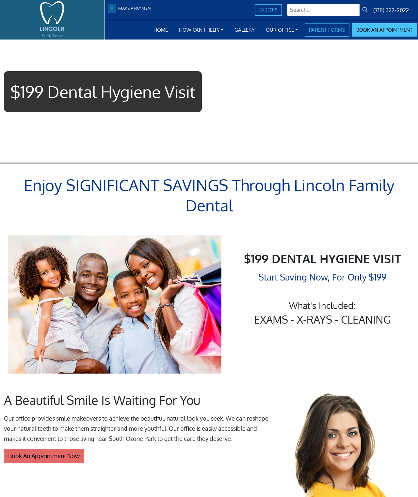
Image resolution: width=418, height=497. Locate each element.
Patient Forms (327, 29)
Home (160, 29)
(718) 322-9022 (391, 10)
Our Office (280, 29)
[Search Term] (323, 10)
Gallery (244, 29)
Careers (268, 9)
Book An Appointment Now (44, 455)
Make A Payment (130, 8)
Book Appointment (384, 29)
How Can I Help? (199, 29)
